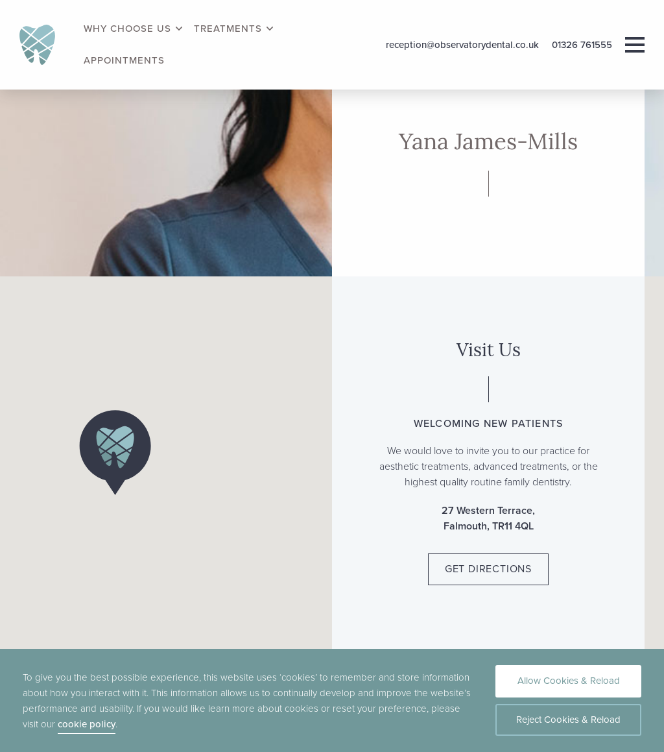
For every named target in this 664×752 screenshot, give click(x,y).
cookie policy (86, 724)
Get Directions (488, 568)
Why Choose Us (127, 29)
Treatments (228, 29)
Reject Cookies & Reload (568, 719)
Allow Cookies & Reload (568, 680)
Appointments (124, 61)
